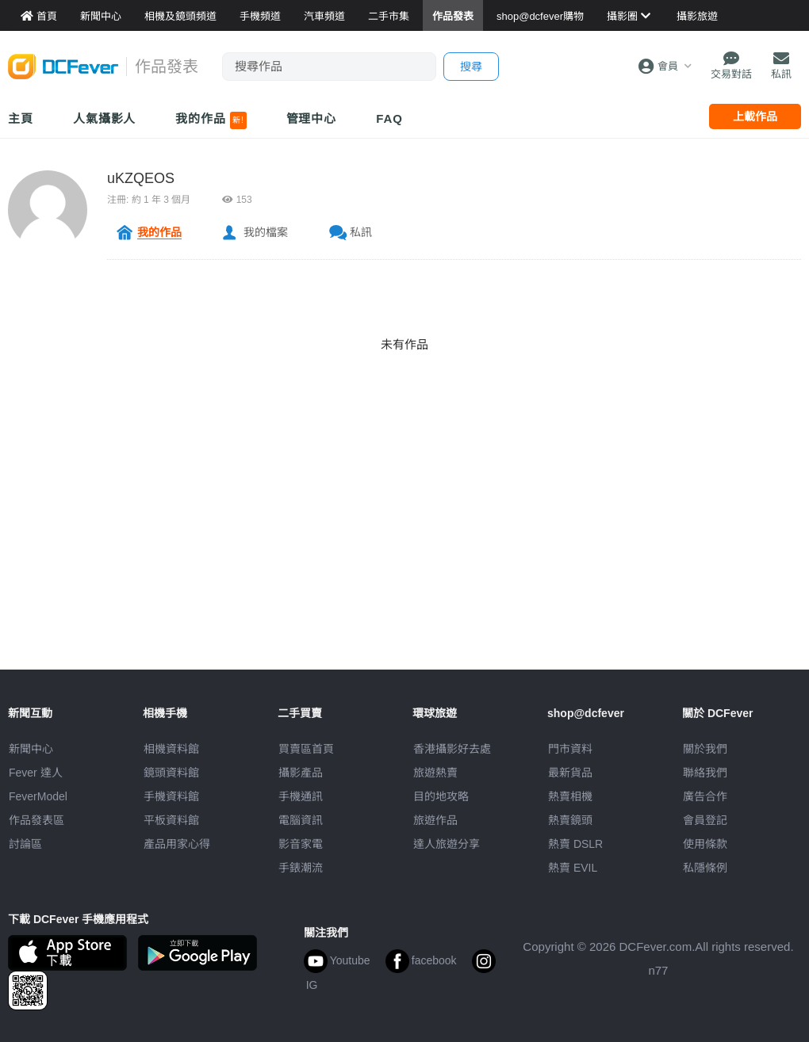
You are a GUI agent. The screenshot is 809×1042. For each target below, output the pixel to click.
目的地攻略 (441, 796)
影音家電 (300, 844)
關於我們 (705, 748)
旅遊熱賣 (435, 772)
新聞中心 (31, 748)
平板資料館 (171, 820)
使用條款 (705, 844)
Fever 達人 (36, 772)
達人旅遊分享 (446, 844)
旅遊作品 (435, 820)
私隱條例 (705, 867)
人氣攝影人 (104, 118)
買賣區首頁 (306, 748)
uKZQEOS (140, 178)
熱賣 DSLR (575, 844)
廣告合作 (705, 796)
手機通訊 (300, 796)
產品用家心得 (177, 844)
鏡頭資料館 (171, 772)
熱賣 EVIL (572, 867)
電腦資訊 (300, 820)
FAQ (389, 118)
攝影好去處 (452, 748)
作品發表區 (36, 820)
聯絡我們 (705, 772)
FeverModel (38, 796)
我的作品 (210, 120)
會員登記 (705, 820)
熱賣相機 (570, 796)
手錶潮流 (300, 867)
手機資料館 (171, 796)
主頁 (20, 118)
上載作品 (755, 116)
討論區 (25, 844)
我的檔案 (265, 232)
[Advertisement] (404, 559)
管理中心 (311, 118)
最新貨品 (570, 772)
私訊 (361, 232)
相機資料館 (171, 748)
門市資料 (570, 748)
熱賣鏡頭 (570, 820)
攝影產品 (300, 772)
